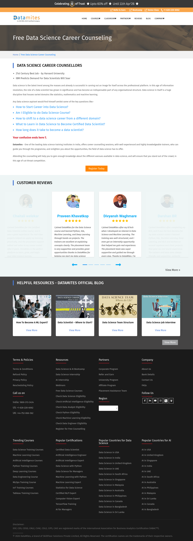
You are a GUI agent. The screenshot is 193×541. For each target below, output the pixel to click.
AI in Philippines (150, 487)
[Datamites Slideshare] (171, 400)
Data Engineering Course (25, 476)
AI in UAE (146, 471)
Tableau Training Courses (25, 493)
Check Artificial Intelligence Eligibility (75, 401)
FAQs (144, 385)
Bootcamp (135, 10)
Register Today (96, 168)
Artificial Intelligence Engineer (71, 455)
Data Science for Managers (69, 471)
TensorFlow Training (66, 504)
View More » (172, 270)
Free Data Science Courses (69, 390)
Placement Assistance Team (113, 390)
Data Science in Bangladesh (113, 506)
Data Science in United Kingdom (115, 463)
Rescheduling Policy (23, 385)
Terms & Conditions (23, 369)
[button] (57, 265)
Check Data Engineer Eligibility (71, 423)
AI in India (147, 466)
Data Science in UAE (109, 468)
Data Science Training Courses (28, 449)
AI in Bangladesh (150, 509)
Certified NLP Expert (66, 493)
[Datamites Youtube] (155, 400)
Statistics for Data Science (69, 487)
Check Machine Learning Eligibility (73, 418)
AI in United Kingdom (152, 455)
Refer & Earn (118, 10)
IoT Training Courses (23, 487)
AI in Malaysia (149, 493)
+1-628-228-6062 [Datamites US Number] (25, 407)
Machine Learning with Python (71, 476)
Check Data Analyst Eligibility (70, 407)
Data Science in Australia (111, 490)
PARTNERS (125, 18)
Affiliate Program (107, 385)
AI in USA (146, 449)
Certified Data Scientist (67, 449)
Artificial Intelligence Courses (28, 460)
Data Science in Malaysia (111, 485)
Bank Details (148, 374)
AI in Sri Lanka (149, 498)
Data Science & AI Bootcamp (70, 369)
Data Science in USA (109, 452)
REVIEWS (138, 18)
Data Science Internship (68, 374)
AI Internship (62, 380)
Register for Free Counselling (70, 428)
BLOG (148, 18)
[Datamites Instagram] (160, 400)
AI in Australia (149, 482)
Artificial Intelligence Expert (70, 460)
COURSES (95, 18)
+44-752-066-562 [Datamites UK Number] (25, 413)
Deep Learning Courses (24, 471)
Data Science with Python (69, 466)
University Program (108, 380)
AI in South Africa (150, 476)
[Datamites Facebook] (144, 400)
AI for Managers (64, 509)
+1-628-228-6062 (170, 10)
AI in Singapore (149, 460)
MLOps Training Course (24, 482)
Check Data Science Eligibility (71, 396)
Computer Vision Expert (68, 498)
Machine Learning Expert (68, 482)
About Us (146, 369)
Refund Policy (20, 374)
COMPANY (159, 18)
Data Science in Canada (111, 501)
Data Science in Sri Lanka (111, 512)
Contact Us (147, 380)
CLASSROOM (110, 18)
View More (32, 330)
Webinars (60, 385)
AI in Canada (148, 504)
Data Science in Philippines (113, 495)
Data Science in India (109, 457)
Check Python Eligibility (68, 412)
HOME (84, 18)
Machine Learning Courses (26, 455)
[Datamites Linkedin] (150, 400)
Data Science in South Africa (113, 474)
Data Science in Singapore (112, 479)
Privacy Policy (20, 380)
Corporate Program (108, 369)
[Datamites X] (166, 400)
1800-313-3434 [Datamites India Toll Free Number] (27, 402)
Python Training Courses (25, 466)
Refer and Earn (106, 374)
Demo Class (151, 10)
